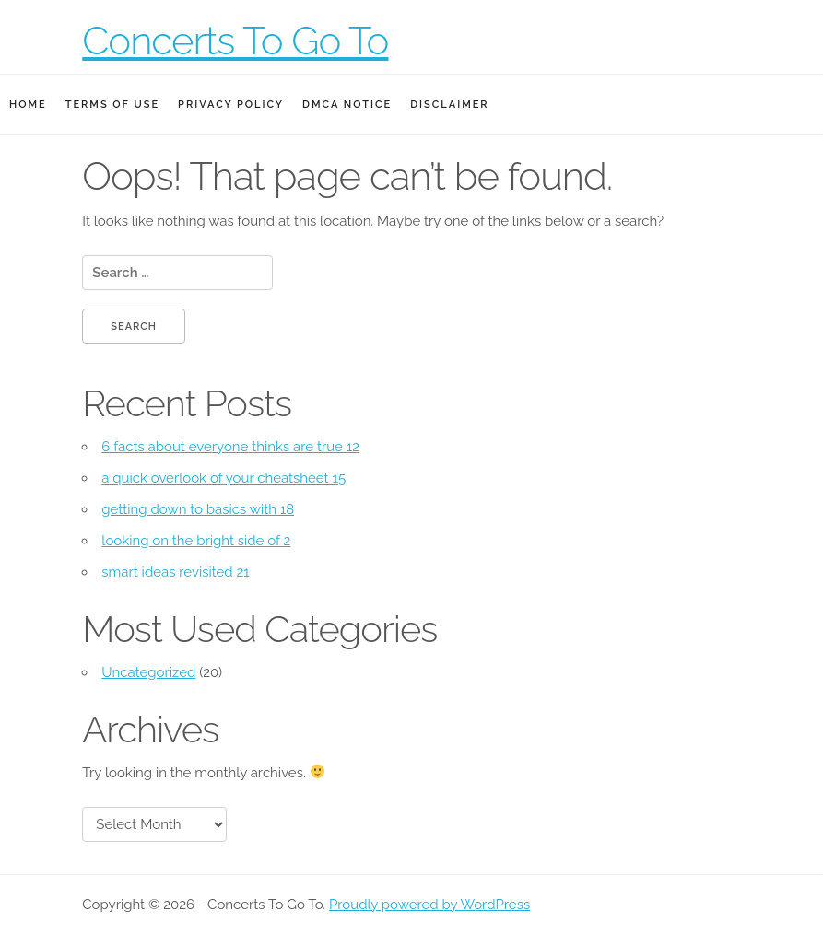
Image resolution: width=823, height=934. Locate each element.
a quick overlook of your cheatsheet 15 (223, 478)
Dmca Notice (347, 105)
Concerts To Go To (235, 41)
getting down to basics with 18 (197, 509)
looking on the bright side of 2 (195, 540)
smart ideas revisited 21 (175, 572)
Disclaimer (449, 105)
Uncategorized (148, 672)
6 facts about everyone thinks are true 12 (230, 446)
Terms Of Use (112, 105)
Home (28, 105)
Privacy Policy (231, 105)
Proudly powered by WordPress (429, 904)
